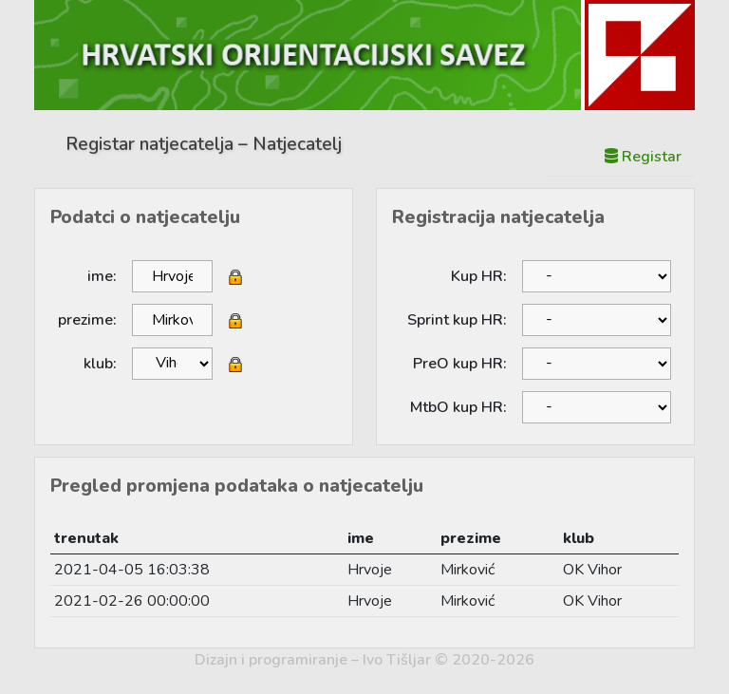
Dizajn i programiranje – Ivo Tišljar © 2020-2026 (364, 659)
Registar (643, 156)
